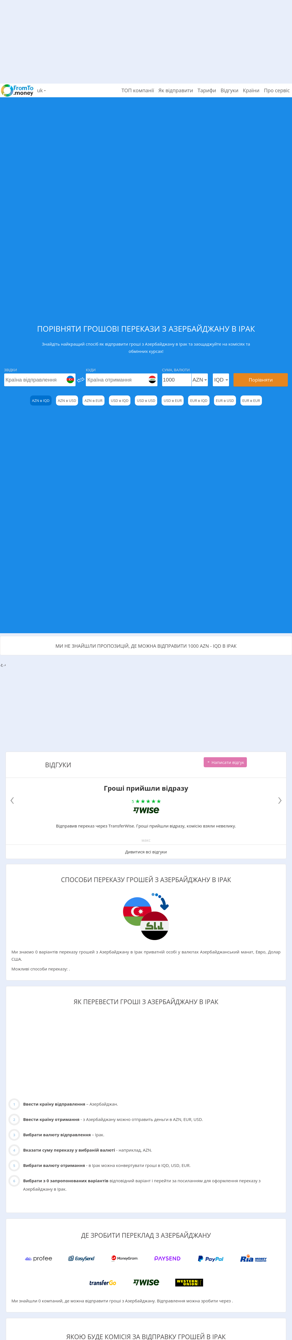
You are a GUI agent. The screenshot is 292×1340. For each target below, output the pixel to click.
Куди (91, 369)
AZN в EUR (93, 400)
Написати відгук (225, 762)
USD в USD (146, 400)
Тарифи (207, 90)
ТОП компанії (137, 90)
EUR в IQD (198, 400)
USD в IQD (119, 400)
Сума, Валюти (176, 369)
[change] (80, 379)
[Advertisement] (146, 39)
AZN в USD (67, 400)
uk (41, 90)
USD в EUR (173, 400)
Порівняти (261, 380)
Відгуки (230, 90)
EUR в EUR (251, 400)
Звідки (10, 369)
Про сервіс (277, 90)
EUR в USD (225, 400)
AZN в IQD (41, 400)
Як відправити (176, 90)
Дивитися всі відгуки (146, 852)
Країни (251, 90)
